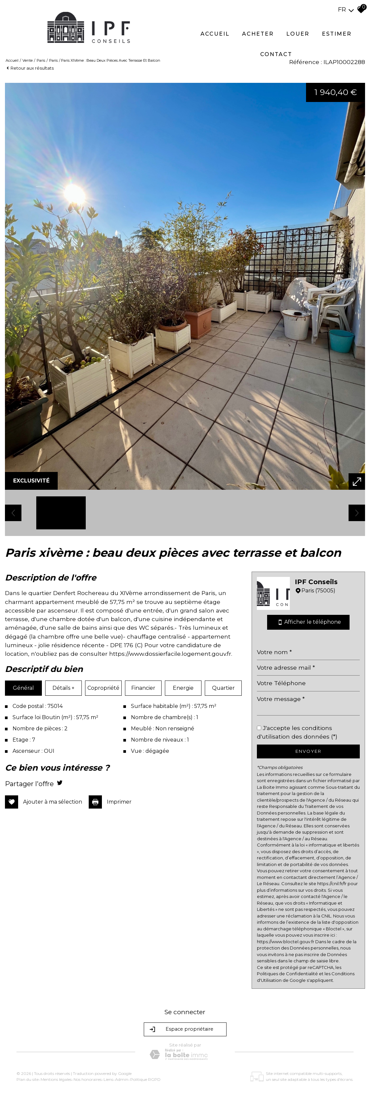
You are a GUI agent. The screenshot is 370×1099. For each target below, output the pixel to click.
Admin (121, 1079)
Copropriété (103, 688)
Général (23, 688)
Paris (41, 60)
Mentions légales (56, 1079)
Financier (143, 688)
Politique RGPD (145, 1079)
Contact (276, 54)
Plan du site (27, 1079)
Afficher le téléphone (308, 622)
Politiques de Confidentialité (287, 973)
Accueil (215, 34)
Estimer (337, 34)
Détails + (63, 688)
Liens (108, 1079)
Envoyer (308, 751)
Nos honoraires (88, 1079)
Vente (27, 60)
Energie (183, 688)
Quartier (223, 688)
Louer (297, 34)
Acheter (258, 34)
